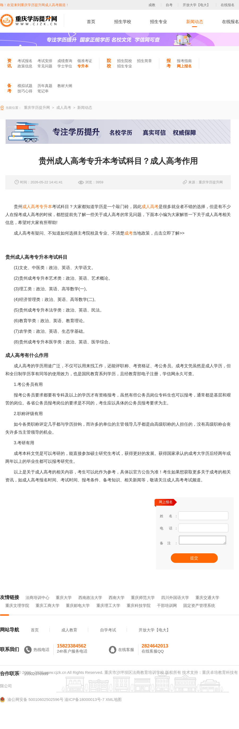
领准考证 (84, 61)
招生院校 (124, 61)
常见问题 (44, 66)
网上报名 (184, 66)
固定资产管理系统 (199, 613)
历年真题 (44, 86)
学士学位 (64, 66)
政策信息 (25, 66)
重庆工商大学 (47, 613)
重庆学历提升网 (36, 107)
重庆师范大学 (143, 605)
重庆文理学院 (17, 613)
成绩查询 (64, 61)
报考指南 (184, 61)
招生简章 (144, 61)
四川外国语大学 (175, 605)
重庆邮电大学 (78, 613)
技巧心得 (25, 91)
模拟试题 (25, 86)
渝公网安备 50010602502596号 (31, 707)
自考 (169, 5)
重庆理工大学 (108, 613)
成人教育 (69, 637)
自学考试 (108, 637)
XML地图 (113, 707)
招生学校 (122, 21)
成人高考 (150, 206)
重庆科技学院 (139, 613)
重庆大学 (64, 605)
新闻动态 (194, 21)
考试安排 (44, 61)
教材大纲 (64, 86)
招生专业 (158, 21)
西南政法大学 (90, 605)
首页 (91, 21)
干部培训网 (167, 613)
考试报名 (25, 61)
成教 (151, 5)
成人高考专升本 (37, 206)
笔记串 (43, 91)
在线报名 (227, 5)
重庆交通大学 (207, 605)
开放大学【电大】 (196, 5)
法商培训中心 (37, 605)
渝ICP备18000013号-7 (84, 707)
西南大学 (117, 605)
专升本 (82, 66)
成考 (128, 233)
